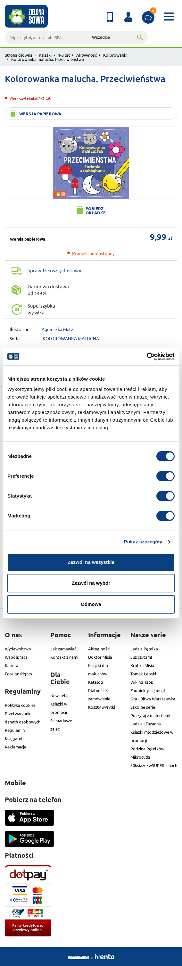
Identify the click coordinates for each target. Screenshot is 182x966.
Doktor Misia (100, 657)
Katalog (95, 682)
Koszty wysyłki (101, 707)
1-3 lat (64, 55)
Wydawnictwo (18, 648)
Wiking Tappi (142, 682)
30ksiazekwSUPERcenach (153, 765)
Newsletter (60, 695)
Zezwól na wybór (91, 583)
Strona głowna (18, 55)
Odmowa (91, 604)
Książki (45, 55)
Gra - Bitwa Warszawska (152, 698)
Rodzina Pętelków (147, 748)
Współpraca (16, 657)
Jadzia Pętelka (144, 648)
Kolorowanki (115, 55)
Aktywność (86, 55)
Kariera (11, 665)
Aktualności (99, 648)
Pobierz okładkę (96, 210)
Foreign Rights (18, 673)
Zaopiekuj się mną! (147, 690)
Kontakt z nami (64, 657)
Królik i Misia (142, 665)
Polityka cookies (20, 705)
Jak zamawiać (63, 648)
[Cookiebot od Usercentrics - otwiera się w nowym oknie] (147, 356)
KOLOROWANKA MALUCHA (71, 338)
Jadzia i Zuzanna (145, 723)
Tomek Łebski (143, 673)
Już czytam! (141, 657)
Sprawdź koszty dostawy (54, 270)
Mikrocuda (140, 757)
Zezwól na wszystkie (91, 562)
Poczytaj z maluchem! (150, 715)
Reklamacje (15, 746)
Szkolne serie (142, 707)
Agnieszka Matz (57, 329)
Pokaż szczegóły (143, 541)
